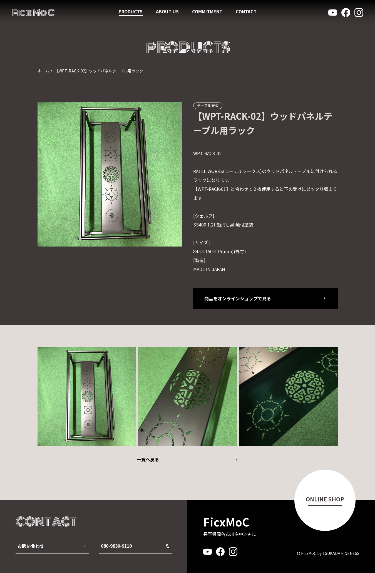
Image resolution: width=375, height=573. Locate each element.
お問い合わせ (31, 545)
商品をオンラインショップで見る (237, 298)
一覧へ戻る (148, 459)
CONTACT (246, 11)
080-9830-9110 (135, 545)
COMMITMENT (207, 11)
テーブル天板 (207, 105)
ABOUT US (167, 11)
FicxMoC (33, 13)
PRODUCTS (131, 11)
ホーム (43, 71)
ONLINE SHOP (325, 499)
